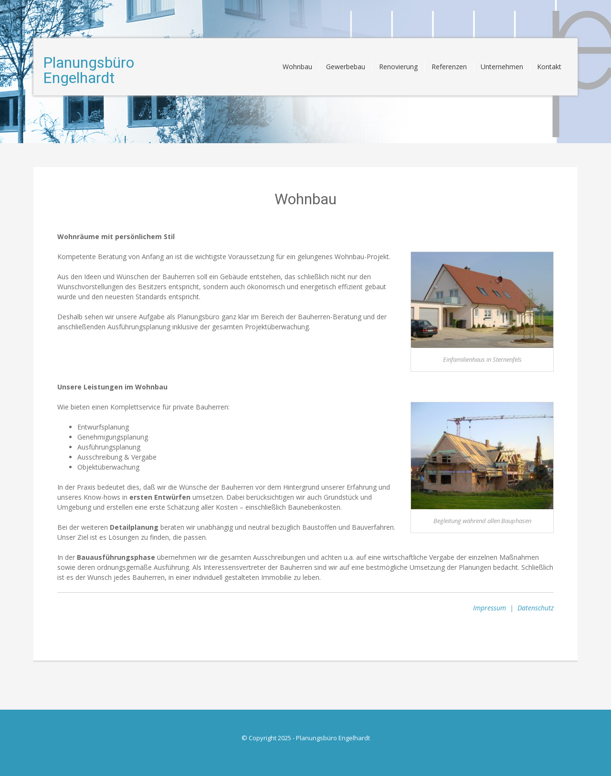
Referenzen (449, 66)
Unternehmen (502, 66)
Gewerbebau (345, 66)
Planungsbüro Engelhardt (88, 70)
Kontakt (549, 66)
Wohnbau (297, 66)
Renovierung (398, 66)
